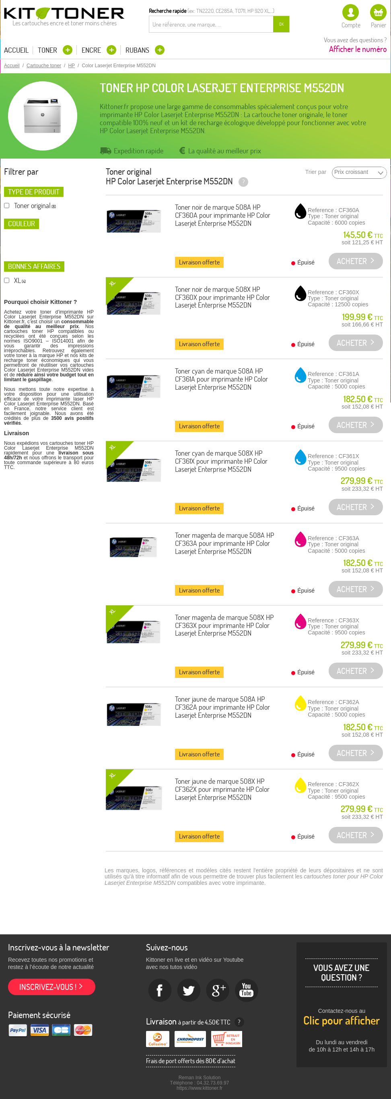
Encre (92, 50)
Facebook (160, 991)
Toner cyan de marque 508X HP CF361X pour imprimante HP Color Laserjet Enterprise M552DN (221, 461)
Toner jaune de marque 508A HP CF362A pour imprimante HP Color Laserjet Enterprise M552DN (222, 707)
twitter (189, 991)
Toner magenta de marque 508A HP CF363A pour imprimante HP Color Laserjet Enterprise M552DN (224, 543)
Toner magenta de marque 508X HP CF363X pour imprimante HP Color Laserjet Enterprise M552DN (224, 625)
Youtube (247, 991)
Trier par (315, 172)
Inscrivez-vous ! (47, 987)
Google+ (218, 991)
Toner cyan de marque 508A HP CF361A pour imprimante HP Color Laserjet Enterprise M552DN (221, 379)
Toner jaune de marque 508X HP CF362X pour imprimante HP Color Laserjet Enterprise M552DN (222, 789)
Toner (48, 50)
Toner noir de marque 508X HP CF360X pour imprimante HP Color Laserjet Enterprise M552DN (222, 297)
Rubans (138, 50)
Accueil (16, 50)
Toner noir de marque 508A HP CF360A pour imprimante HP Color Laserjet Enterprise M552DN (222, 215)
